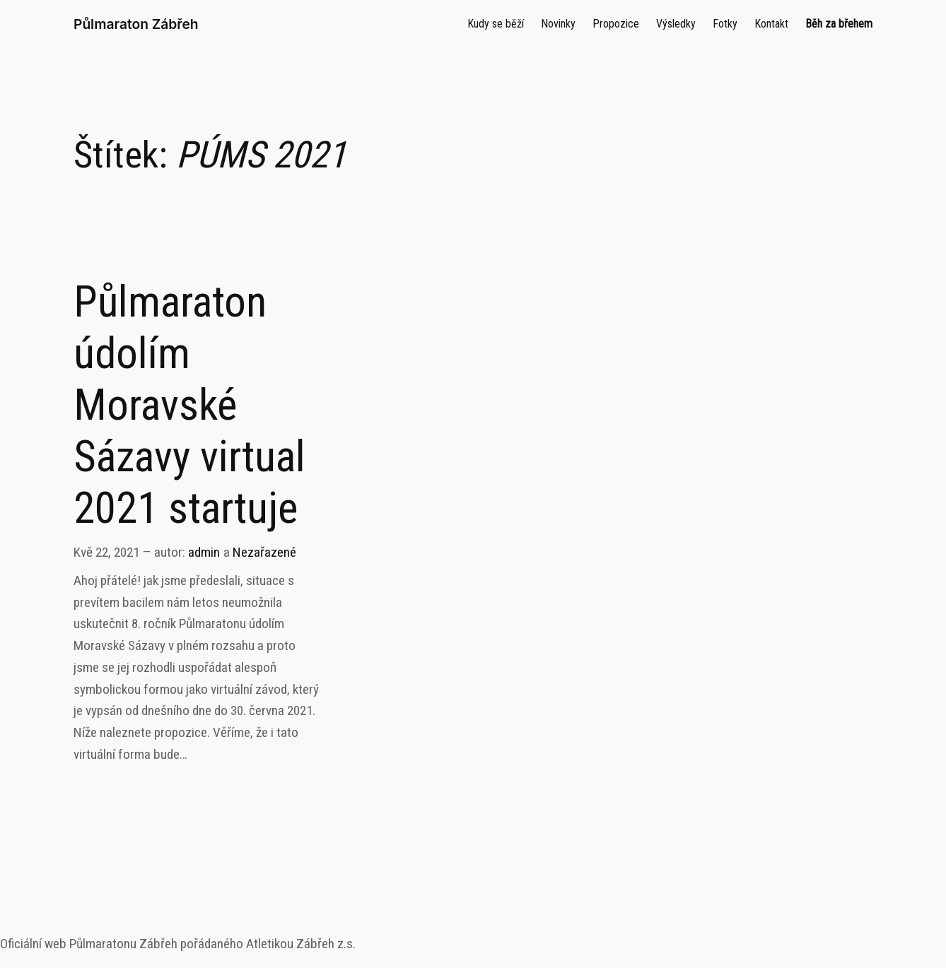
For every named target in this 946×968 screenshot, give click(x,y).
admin (204, 552)
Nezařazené (264, 552)
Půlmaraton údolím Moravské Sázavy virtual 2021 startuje (189, 405)
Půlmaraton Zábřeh (136, 24)
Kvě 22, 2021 (106, 552)
